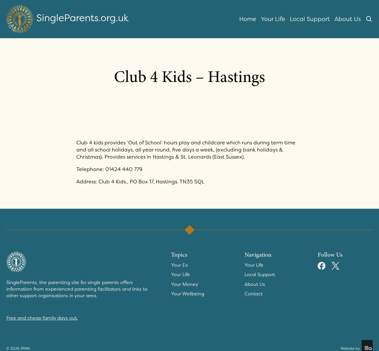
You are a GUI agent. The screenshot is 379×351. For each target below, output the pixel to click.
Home (247, 19)
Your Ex (179, 265)
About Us (348, 19)
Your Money (184, 284)
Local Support (310, 19)
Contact (253, 294)
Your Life (273, 19)
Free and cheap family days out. (42, 318)
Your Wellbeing (187, 294)
